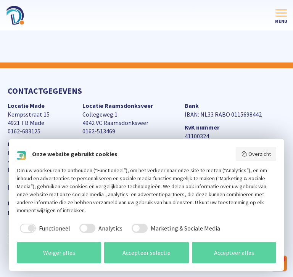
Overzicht (256, 154)
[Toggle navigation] (281, 16)
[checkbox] (43, 228)
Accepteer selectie (146, 252)
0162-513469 (98, 131)
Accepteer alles (234, 252)
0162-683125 (24, 131)
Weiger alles (59, 252)
